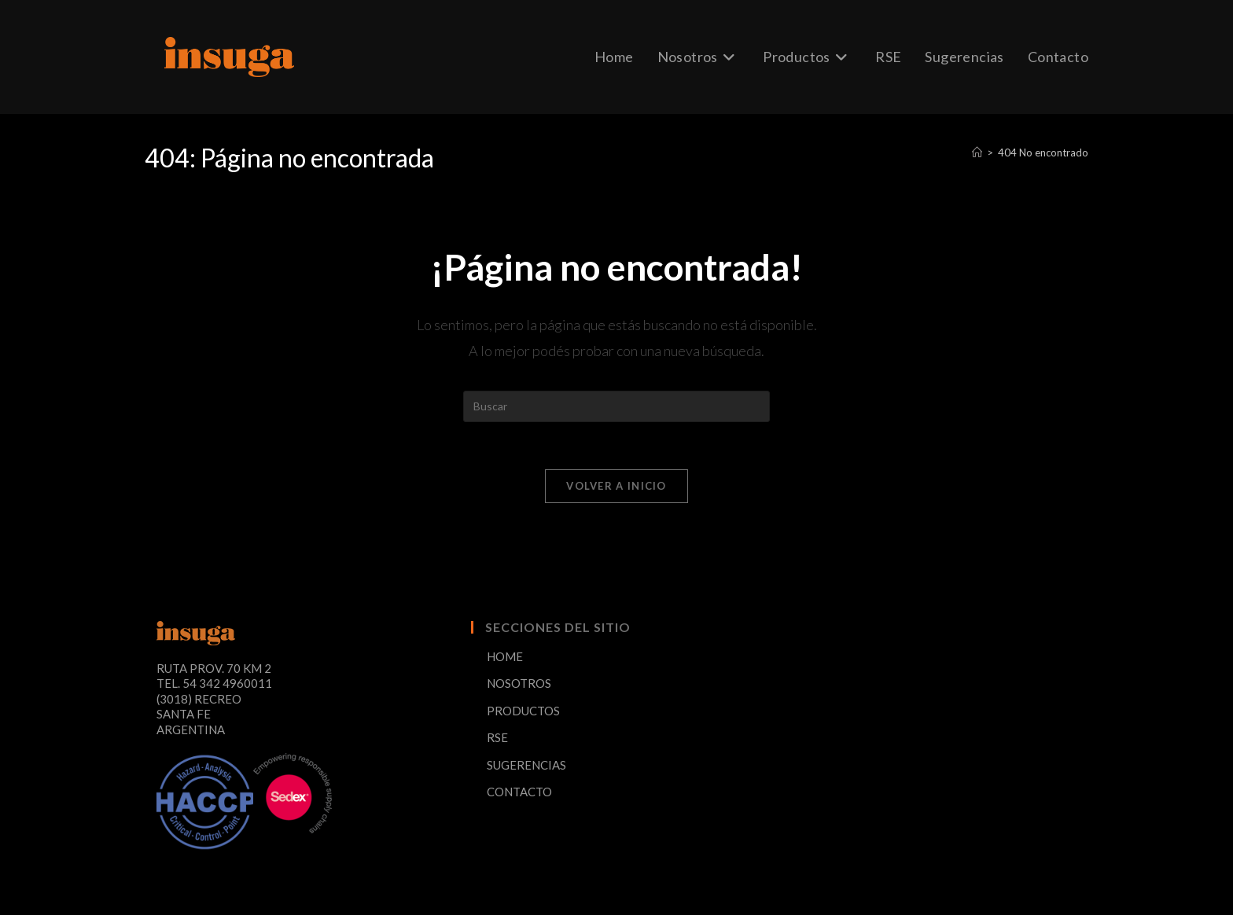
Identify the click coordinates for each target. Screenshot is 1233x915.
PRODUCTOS (523, 711)
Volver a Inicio (616, 486)
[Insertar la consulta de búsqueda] (616, 406)
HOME (505, 656)
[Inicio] (977, 152)
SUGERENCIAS (526, 765)
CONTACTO (519, 792)
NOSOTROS (519, 683)
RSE (497, 737)
